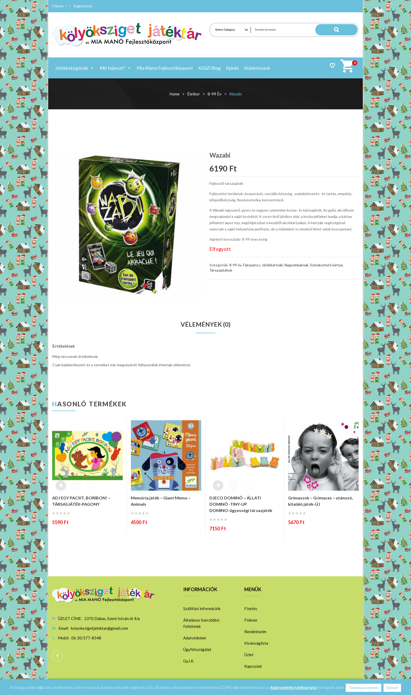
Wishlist (332, 65)
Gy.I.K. (188, 661)
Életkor (193, 93)
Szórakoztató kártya (326, 265)
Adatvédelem (194, 638)
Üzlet (248, 655)
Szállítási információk (201, 608)
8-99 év (214, 93)
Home (174, 93)
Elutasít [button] (392, 688)
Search (347, 30)
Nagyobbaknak (296, 265)
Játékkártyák (272, 265)
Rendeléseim (255, 631)
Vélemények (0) (205, 324)
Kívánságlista (256, 643)
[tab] (205, 324)
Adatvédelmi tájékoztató (293, 687)
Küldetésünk (257, 68)
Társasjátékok (220, 270)
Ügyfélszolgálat (197, 649)
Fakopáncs (251, 265)
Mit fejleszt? (115, 68)
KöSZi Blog (209, 68)
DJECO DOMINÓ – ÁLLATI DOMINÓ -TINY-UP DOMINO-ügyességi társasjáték (240, 504)
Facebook (57, 656)
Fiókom (58, 6)
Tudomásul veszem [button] (363, 688)
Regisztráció (83, 6)
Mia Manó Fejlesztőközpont (165, 68)
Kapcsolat (253, 666)
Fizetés (250, 608)
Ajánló (232, 68)
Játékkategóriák (74, 68)
